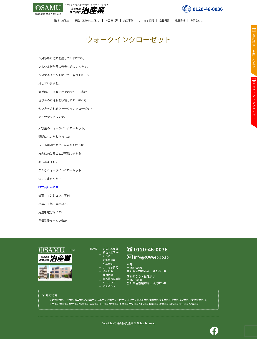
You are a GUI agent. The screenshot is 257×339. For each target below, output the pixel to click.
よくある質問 (146, 20)
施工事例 (128, 20)
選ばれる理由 (61, 20)
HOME (72, 250)
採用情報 (180, 20)
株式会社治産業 (48, 187)
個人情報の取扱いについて (111, 280)
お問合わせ (196, 20)
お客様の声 (111, 20)
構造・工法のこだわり (87, 20)
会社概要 (164, 20)
